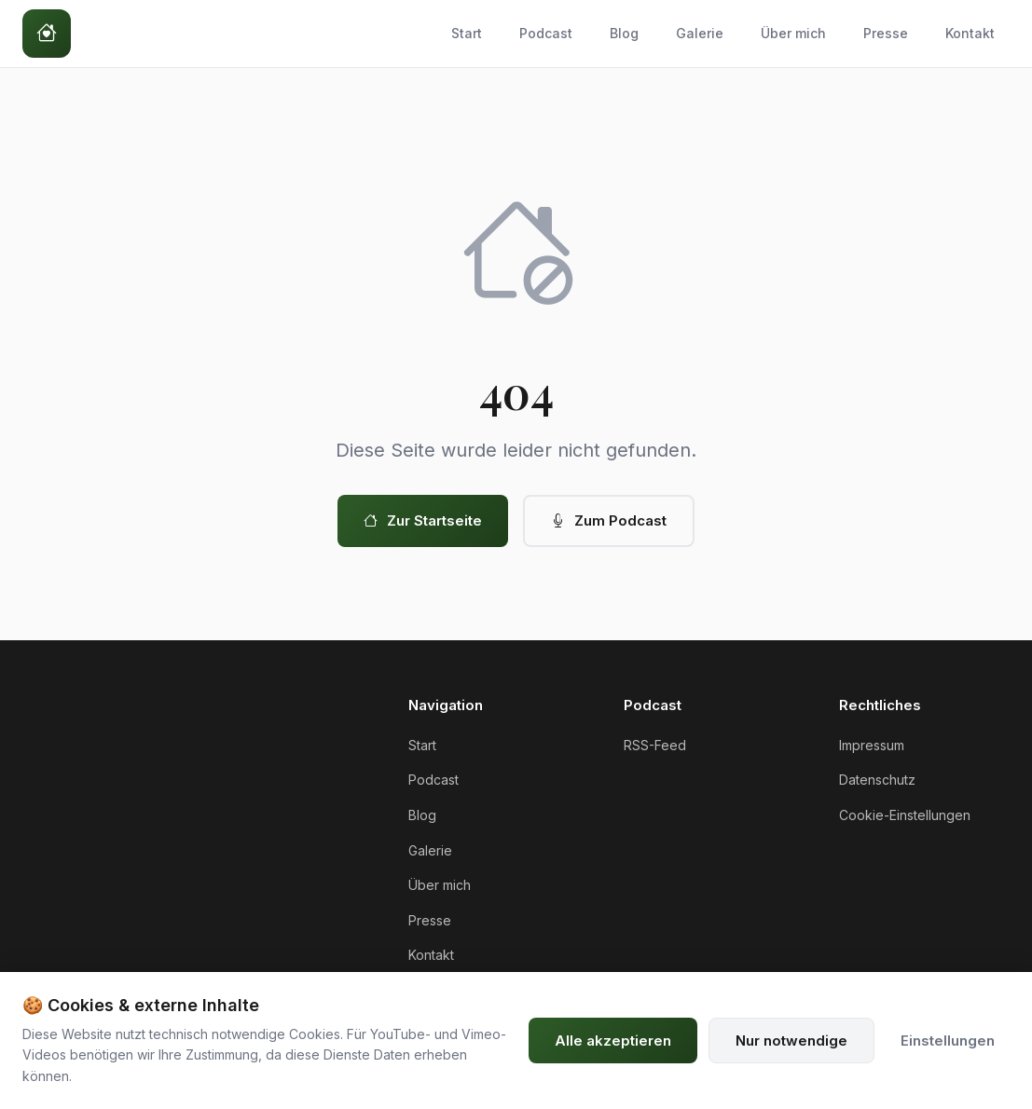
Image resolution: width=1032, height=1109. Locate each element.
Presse (885, 33)
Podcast (545, 33)
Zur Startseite (423, 521)
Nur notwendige (791, 1040)
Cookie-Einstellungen (904, 815)
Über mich (793, 33)
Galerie (699, 33)
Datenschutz (877, 779)
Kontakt (970, 33)
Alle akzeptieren (613, 1040)
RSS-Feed (655, 745)
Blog (624, 33)
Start (466, 33)
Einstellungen (948, 1040)
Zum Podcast (609, 521)
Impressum (871, 745)
